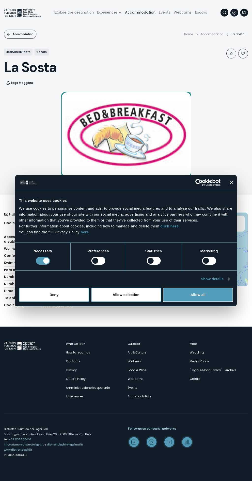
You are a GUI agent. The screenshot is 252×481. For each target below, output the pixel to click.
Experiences (107, 12)
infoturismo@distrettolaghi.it (24, 444)
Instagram (152, 442)
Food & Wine (137, 370)
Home (188, 34)
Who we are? (75, 344)
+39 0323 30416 (20, 439)
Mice (193, 344)
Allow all (197, 295)
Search (224, 13)
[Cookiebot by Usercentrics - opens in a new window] (198, 182)
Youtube (169, 442)
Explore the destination (74, 12)
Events (164, 12)
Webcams (182, 12)
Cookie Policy (76, 379)
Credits (195, 379)
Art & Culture (137, 352)
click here (169, 226)
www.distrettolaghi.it (18, 450)
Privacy (71, 370)
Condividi (231, 53)
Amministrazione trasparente (88, 388)
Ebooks (201, 12)
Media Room (199, 361)
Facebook (134, 442)
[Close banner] (231, 182)
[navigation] (244, 13)
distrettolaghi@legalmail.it (65, 444)
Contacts (73, 361)
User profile (234, 13)
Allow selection (125, 295)
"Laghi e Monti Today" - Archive (213, 370)
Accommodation (140, 12)
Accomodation (23, 34)
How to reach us (78, 352)
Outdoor (134, 344)
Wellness (134, 361)
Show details (212, 279)
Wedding (197, 352)
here (85, 232)
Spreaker (187, 442)
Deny (54, 295)
